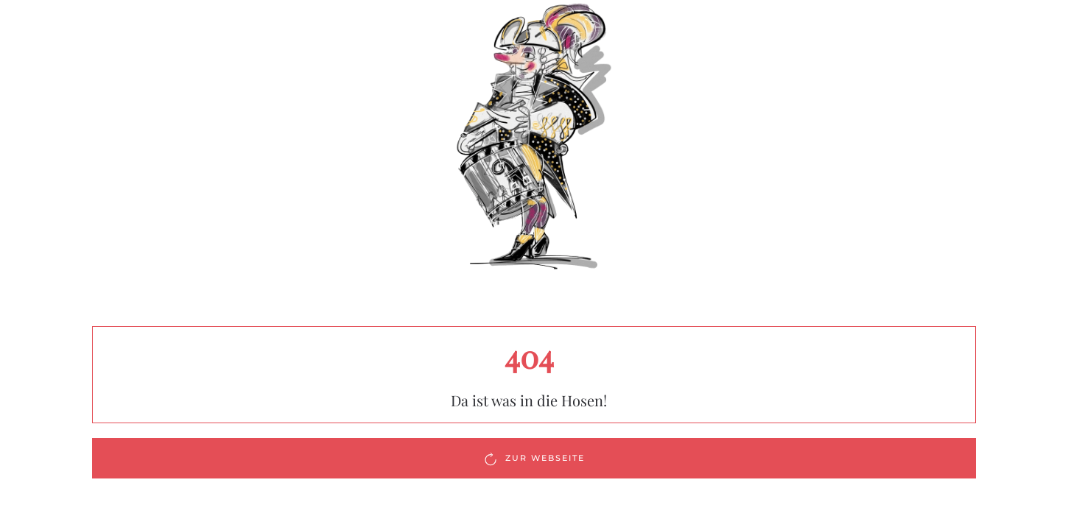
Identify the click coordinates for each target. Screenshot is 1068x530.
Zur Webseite (534, 458)
